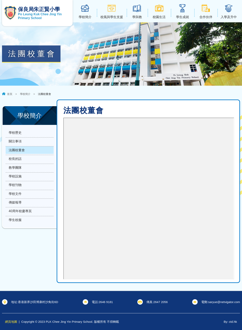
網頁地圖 (11, 321)
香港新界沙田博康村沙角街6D (38, 302)
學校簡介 (25, 94)
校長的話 (15, 162)
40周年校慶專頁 (20, 222)
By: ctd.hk (230, 321)
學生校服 (15, 231)
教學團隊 (15, 172)
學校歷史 (15, 133)
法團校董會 (17, 153)
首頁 (9, 94)
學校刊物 (15, 192)
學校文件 (15, 202)
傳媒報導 (15, 212)
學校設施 (15, 182)
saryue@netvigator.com (224, 302)
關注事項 (15, 143)
